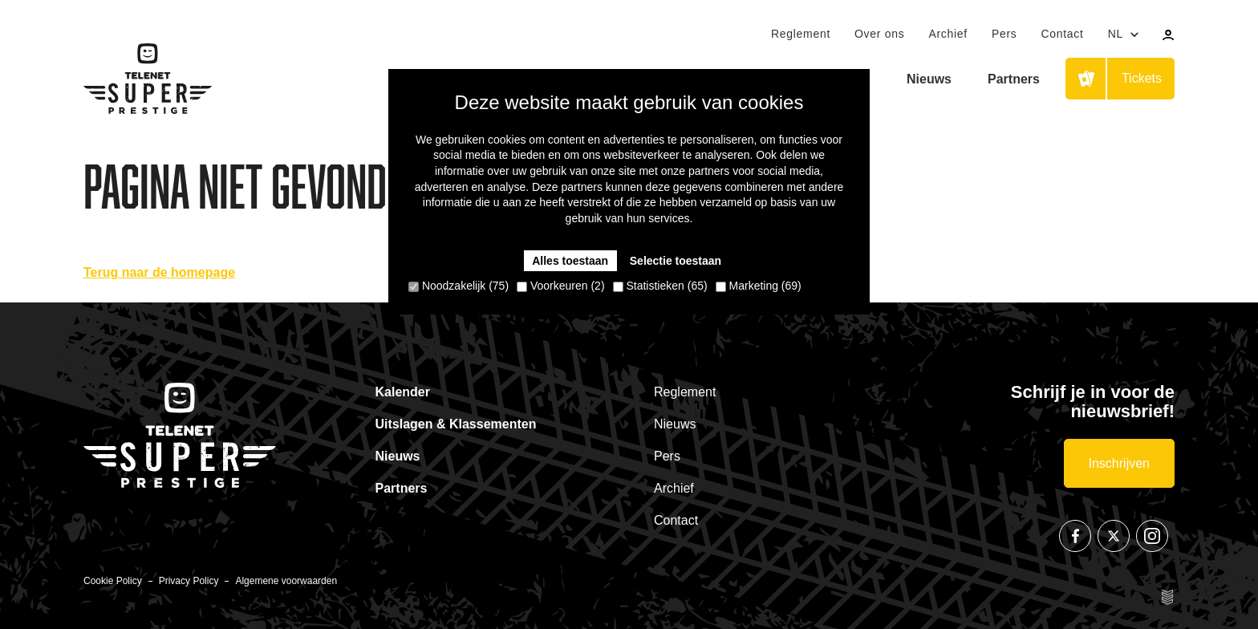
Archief (947, 33)
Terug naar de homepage (159, 272)
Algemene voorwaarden (286, 581)
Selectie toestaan (675, 260)
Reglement (800, 33)
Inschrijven (1119, 463)
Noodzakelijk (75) (458, 285)
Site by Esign (1168, 597)
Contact (1062, 33)
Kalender (402, 392)
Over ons (879, 33)
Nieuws (929, 79)
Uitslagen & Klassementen (456, 424)
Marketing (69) (758, 285)
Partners (1014, 79)
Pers (1004, 33)
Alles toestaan (570, 260)
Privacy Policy (189, 581)
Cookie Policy (112, 581)
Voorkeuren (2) (561, 285)
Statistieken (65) (660, 285)
